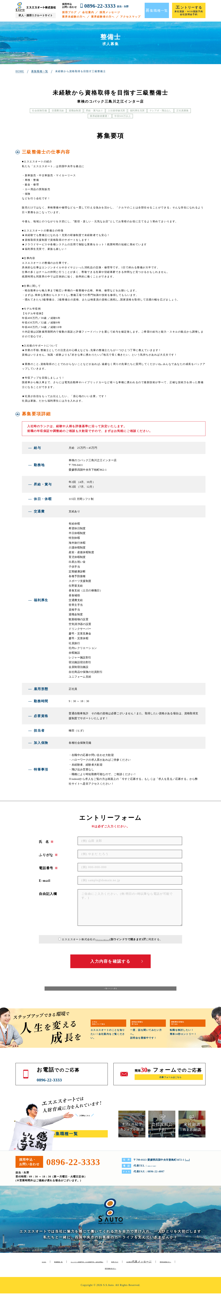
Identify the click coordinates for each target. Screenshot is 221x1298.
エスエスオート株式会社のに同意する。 (112, 939)
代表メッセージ (85, 1272)
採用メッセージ (110, 12)
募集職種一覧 (67, 1266)
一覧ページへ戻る (110, 991)
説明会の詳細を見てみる (145, 1027)
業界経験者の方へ (103, 16)
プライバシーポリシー (103, 939)
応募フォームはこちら (170, 1082)
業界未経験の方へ (74, 16)
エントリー (116, 1266)
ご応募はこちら (91, 1119)
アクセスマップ (130, 16)
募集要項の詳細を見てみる (186, 1027)
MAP (189, 1164)
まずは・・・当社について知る (107, 1027)
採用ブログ (69, 12)
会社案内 (88, 12)
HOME (46, 1266)
